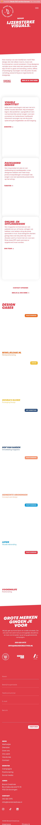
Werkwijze (6, 744)
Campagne (7, 769)
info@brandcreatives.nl (20, 646)
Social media (7, 775)
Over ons (6, 750)
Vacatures (6, 757)
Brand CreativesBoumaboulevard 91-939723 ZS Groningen (11, 787)
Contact (5, 760)
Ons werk (6, 754)
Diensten (6, 747)
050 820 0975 (20, 642)
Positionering (7, 772)
